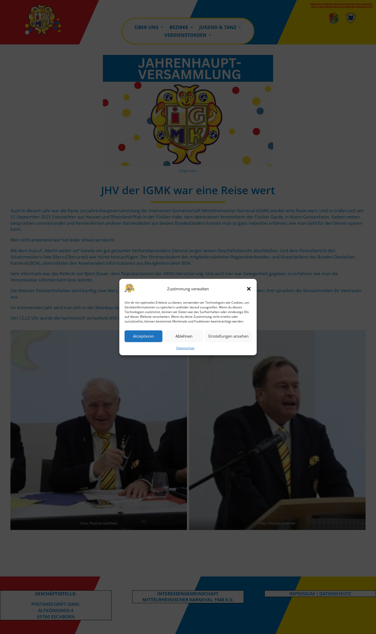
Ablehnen (183, 336)
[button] (248, 289)
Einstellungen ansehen (228, 336)
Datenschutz (185, 348)
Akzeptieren (143, 336)
